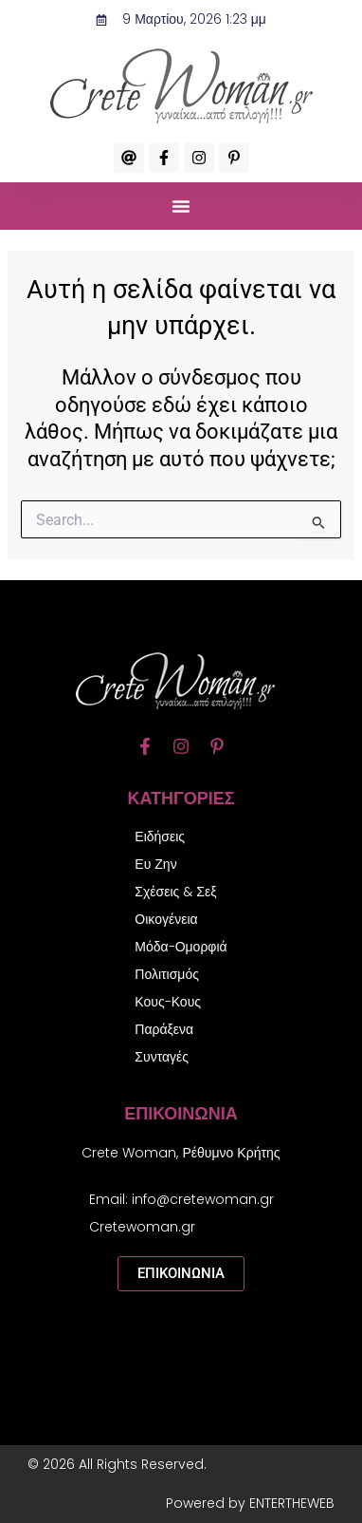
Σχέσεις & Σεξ (175, 891)
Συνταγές (162, 1056)
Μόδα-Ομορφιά (180, 946)
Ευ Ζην (155, 864)
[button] (181, 206)
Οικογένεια (166, 919)
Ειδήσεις (160, 836)
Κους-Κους (168, 1001)
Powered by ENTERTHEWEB (250, 1503)
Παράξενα (164, 1029)
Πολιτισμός (167, 974)
